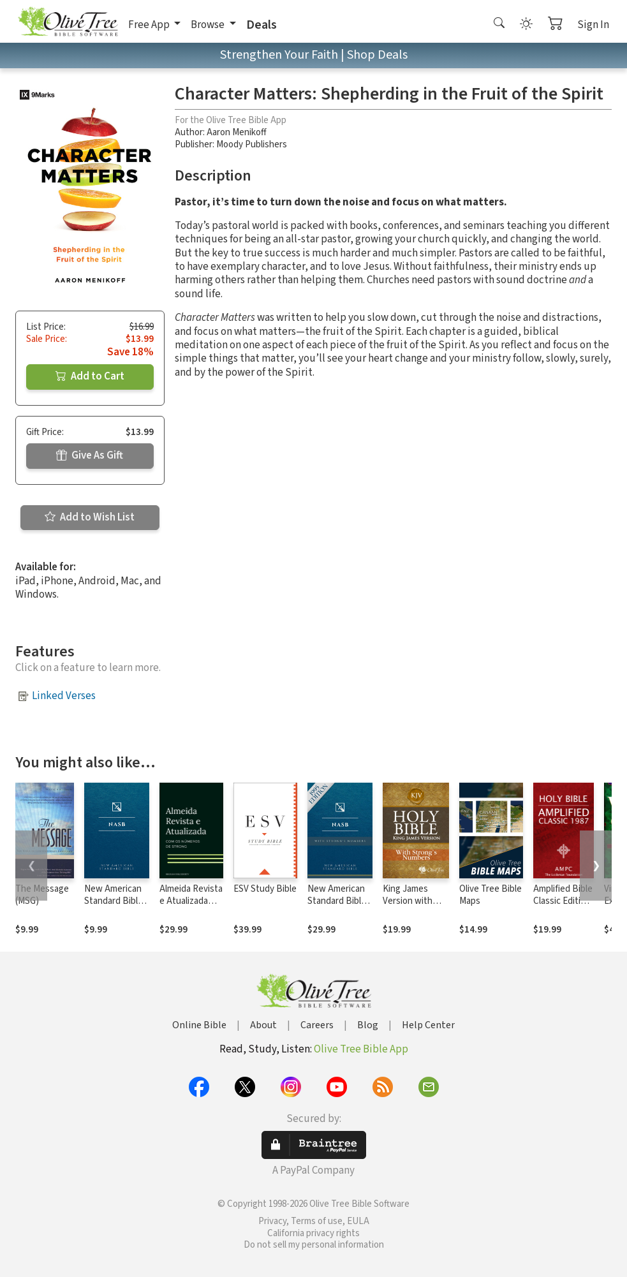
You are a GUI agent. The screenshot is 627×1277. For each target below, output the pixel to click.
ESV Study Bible (265, 889)
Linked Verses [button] (64, 696)
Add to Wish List (90, 517)
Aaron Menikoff (237, 132)
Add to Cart (89, 376)
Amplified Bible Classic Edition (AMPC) (563, 901)
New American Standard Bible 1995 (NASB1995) (113, 907)
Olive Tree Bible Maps (490, 895)
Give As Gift (89, 455)
